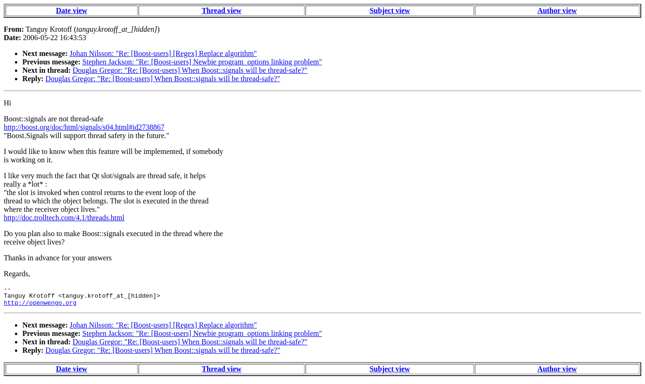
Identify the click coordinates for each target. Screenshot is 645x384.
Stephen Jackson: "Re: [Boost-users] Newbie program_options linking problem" (202, 62)
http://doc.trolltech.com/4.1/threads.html (64, 218)
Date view (71, 10)
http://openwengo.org (40, 306)
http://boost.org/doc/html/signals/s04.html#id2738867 (84, 127)
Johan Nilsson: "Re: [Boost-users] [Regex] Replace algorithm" (163, 53)
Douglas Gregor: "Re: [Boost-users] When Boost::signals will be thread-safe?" (190, 70)
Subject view (389, 10)
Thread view (221, 10)
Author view (557, 10)
